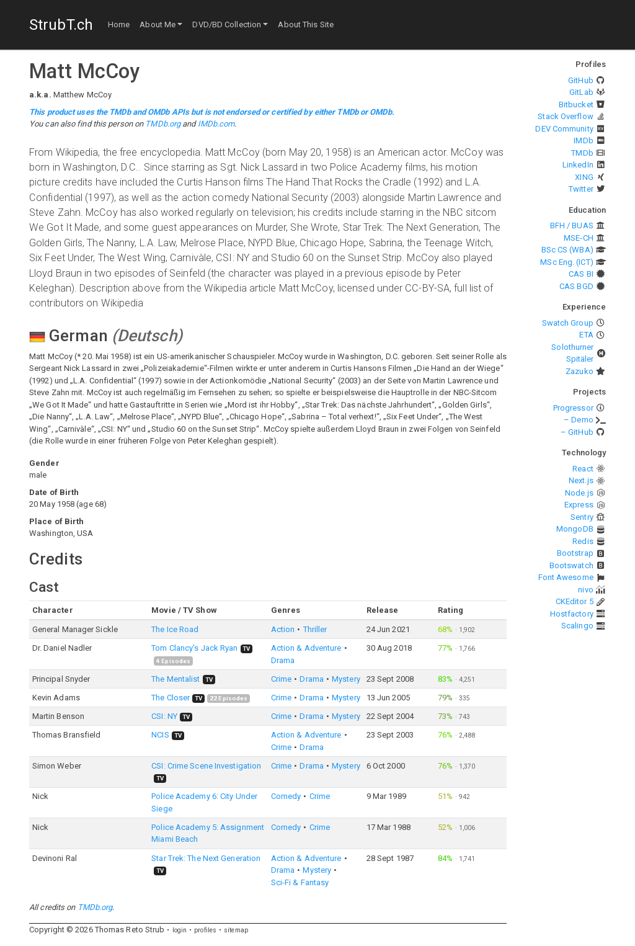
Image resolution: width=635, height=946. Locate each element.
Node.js (579, 493)
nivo (585, 589)
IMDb (583, 140)
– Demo (578, 419)
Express (578, 504)
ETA (586, 334)
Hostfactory (571, 613)
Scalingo (577, 625)
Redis (582, 541)
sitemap (236, 930)
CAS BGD (576, 286)
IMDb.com (216, 123)
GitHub (580, 80)
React (582, 468)
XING (584, 177)
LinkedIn (577, 164)
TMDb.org (162, 123)
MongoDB (574, 528)
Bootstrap (575, 553)
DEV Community (564, 128)
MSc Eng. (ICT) (566, 262)
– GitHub (577, 432)
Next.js (581, 480)
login (179, 930)
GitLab (581, 92)
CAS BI (581, 274)
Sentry (582, 517)
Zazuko (579, 371)
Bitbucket (576, 104)
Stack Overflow (565, 116)
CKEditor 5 (574, 601)
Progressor (573, 408)
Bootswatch (571, 565)
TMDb (582, 153)
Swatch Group (567, 323)
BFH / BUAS (571, 225)
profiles (205, 930)
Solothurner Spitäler (572, 353)
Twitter (581, 189)
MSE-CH (578, 238)
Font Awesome (565, 577)
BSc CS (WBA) (567, 249)
